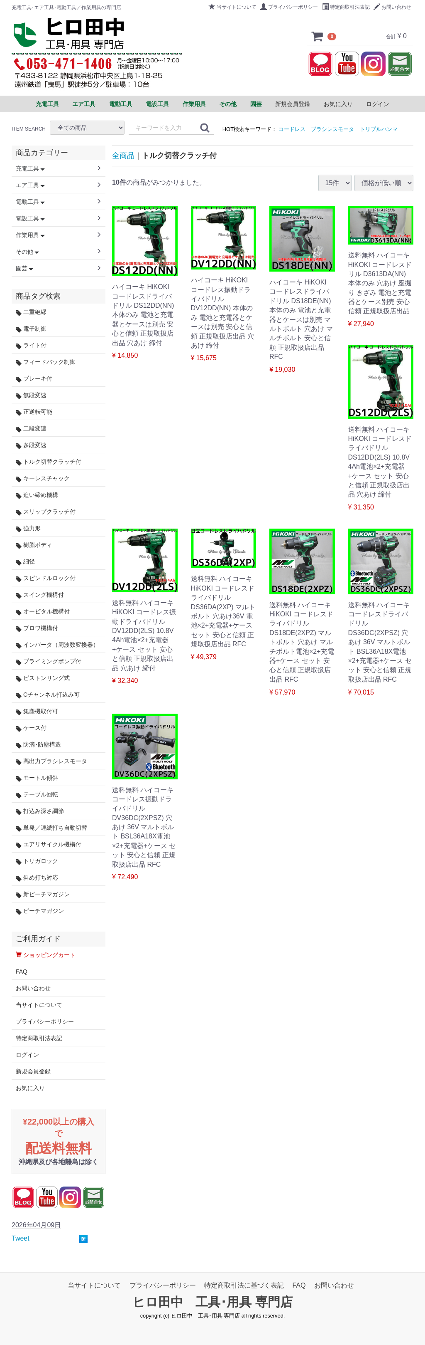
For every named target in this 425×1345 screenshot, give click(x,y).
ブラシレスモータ (332, 129)
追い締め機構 (37, 495)
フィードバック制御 (46, 362)
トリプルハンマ (379, 129)
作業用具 (30, 235)
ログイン (377, 104)
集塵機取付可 (37, 711)
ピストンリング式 (43, 678)
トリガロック (37, 861)
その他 (27, 251)
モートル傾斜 (37, 777)
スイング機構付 (40, 594)
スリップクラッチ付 (46, 511)
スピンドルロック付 (46, 578)
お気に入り (338, 104)
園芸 (24, 268)
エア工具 (30, 185)
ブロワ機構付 (37, 628)
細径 (25, 561)
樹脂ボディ (34, 545)
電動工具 (30, 201)
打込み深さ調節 (40, 811)
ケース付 (31, 728)
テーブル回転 (37, 794)
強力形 (28, 528)
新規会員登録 (292, 104)
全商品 (123, 155)
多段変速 (31, 445)
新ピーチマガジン (43, 894)
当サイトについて (232, 7)
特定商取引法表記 (346, 7)
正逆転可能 (34, 411)
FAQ (21, 971)
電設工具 (30, 218)
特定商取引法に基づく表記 (244, 1285)
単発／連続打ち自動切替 (51, 827)
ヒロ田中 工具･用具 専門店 (212, 1302)
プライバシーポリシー (289, 7)
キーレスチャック (43, 478)
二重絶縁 (31, 312)
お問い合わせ (392, 7)
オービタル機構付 (43, 611)
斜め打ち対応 (37, 877)
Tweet (20, 1238)
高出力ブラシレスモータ (51, 761)
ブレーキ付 (34, 378)
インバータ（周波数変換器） (57, 644)
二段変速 (31, 428)
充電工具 (30, 168)
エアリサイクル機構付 (48, 844)
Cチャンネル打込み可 (48, 694)
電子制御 (31, 328)
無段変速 (31, 395)
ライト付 (31, 345)
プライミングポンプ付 (48, 661)
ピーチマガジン (40, 911)
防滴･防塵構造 (38, 744)
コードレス (291, 129)
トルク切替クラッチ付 (48, 461)
